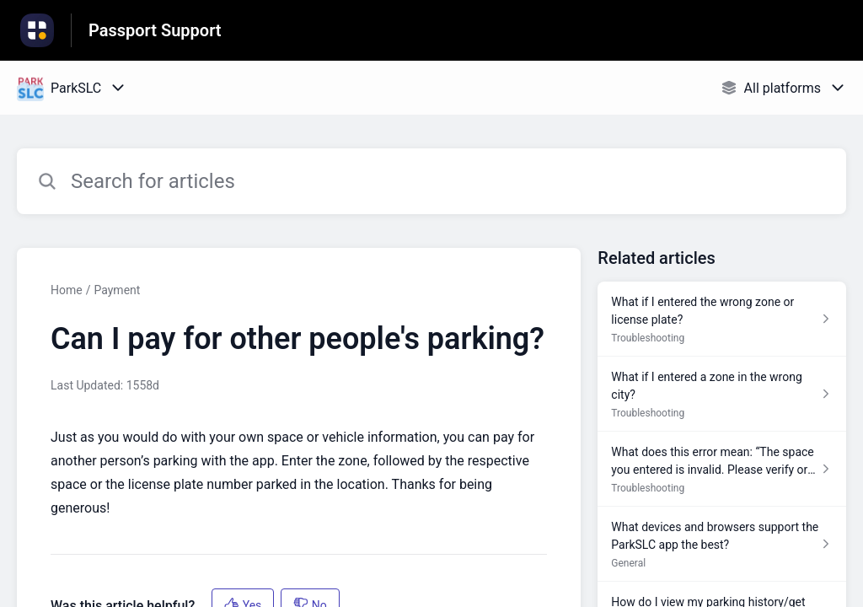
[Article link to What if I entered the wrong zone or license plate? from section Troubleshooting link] (722, 319)
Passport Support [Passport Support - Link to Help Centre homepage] (155, 30)
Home (67, 290)
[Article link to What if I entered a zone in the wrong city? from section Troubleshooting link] (722, 394)
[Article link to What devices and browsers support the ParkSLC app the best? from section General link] (722, 544)
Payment (117, 290)
